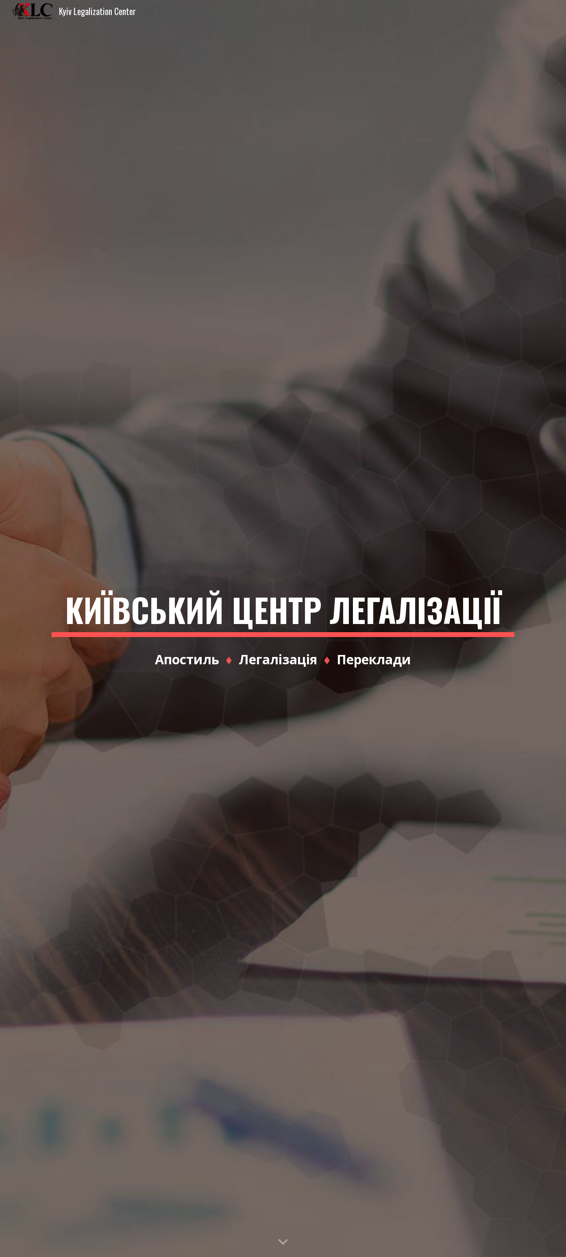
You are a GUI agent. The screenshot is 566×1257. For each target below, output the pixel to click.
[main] (283, 628)
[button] (283, 1242)
